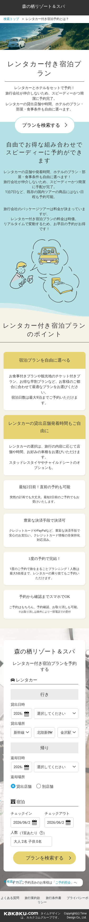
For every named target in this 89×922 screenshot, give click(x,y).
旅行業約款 (32, 898)
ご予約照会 (63, 882)
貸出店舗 (23, 786)
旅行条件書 (53, 898)
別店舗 (47, 786)
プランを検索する (44, 125)
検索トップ (13, 881)
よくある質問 (10, 898)
